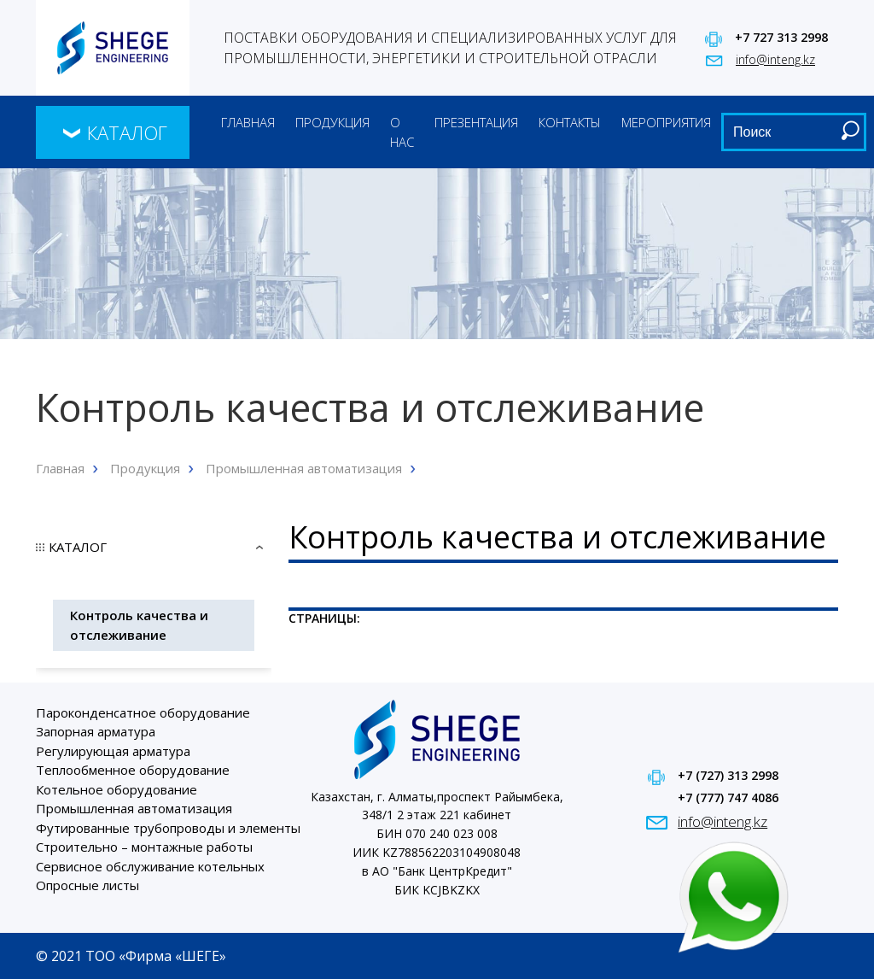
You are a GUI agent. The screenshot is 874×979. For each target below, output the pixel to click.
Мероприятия (666, 122)
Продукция (332, 122)
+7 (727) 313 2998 (728, 775)
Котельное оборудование (116, 789)
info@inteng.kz (775, 59)
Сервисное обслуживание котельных (150, 866)
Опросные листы (87, 885)
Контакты (570, 122)
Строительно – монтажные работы (144, 846)
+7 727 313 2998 (781, 37)
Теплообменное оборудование (133, 769)
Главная (248, 122)
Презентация (476, 122)
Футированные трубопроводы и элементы (168, 827)
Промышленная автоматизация (304, 468)
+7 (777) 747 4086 (728, 797)
